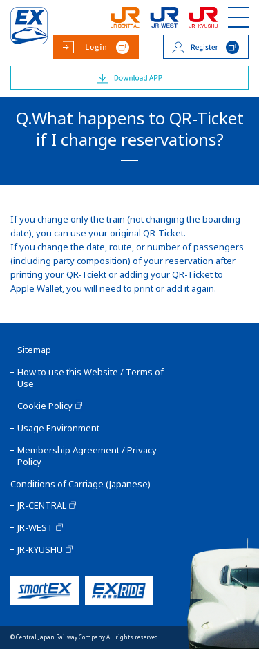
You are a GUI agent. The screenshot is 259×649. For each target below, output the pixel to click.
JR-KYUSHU (40, 550)
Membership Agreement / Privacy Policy (87, 456)
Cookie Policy (45, 406)
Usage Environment (58, 428)
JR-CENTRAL (41, 505)
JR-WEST (35, 528)
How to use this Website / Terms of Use (90, 378)
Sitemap (34, 350)
